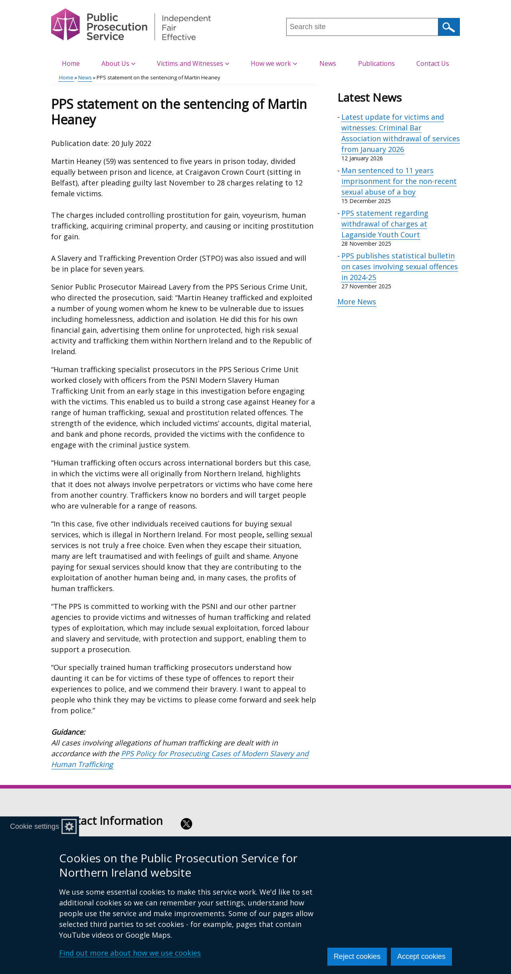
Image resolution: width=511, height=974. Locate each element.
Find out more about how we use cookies (130, 953)
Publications (376, 63)
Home (71, 63)
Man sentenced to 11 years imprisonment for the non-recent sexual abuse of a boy (399, 181)
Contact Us (432, 63)
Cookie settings (34, 826)
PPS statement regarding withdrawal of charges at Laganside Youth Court (384, 223)
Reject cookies (357, 956)
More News (356, 301)
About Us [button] (118, 63)
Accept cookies (421, 956)
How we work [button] (274, 63)
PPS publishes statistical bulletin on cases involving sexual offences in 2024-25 (399, 266)
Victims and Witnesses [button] (193, 63)
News (327, 63)
